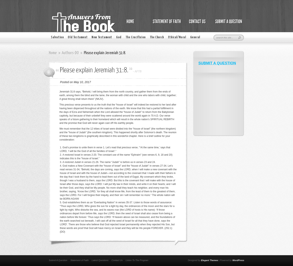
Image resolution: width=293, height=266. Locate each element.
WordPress (238, 260)
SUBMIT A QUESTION (217, 63)
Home (53, 53)
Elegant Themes (209, 260)
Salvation (57, 37)
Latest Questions (100, 260)
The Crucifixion (136, 37)
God (118, 37)
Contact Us (117, 260)
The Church (157, 37)
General (195, 37)
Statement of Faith (79, 260)
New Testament (102, 37)
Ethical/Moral (177, 37)
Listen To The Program (137, 260)
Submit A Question (58, 260)
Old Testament (77, 37)
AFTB (138, 71)
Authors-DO (70, 53)
